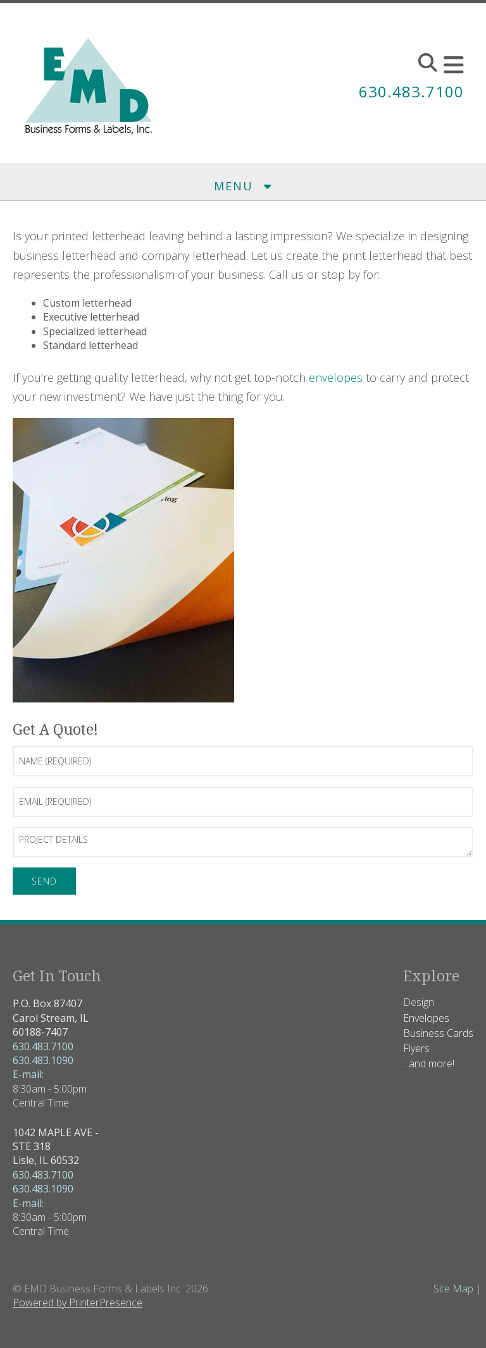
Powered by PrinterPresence (77, 1302)
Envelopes (426, 1018)
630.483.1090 (43, 1060)
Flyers (416, 1048)
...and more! (428, 1063)
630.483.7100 (411, 91)
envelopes (336, 377)
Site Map (453, 1289)
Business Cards (438, 1033)
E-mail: (28, 1074)
